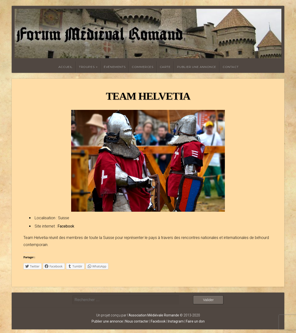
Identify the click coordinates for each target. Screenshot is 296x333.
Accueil (65, 67)
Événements (114, 67)
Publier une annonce (196, 67)
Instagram (176, 321)
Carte (165, 67)
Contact (231, 67)
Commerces (142, 67)
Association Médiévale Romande (154, 315)
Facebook (65, 226)
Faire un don (195, 321)
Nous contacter (137, 321)
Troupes (87, 67)
